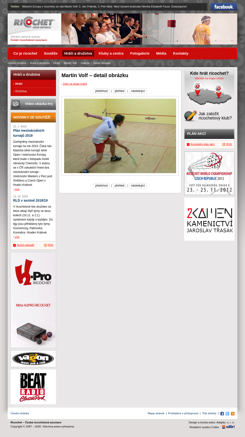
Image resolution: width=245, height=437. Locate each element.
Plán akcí (196, 134)
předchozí (101, 91)
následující (138, 91)
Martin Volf (70, 63)
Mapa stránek (156, 413)
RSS (50, 245)
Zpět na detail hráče (75, 83)
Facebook (223, 7)
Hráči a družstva (40, 63)
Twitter (15, 6)
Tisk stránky (209, 413)
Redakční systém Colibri (204, 427)
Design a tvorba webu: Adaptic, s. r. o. (211, 422)
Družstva (21, 91)
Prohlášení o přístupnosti (183, 413)
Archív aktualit (25, 245)
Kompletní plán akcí (203, 144)
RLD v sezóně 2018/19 (30, 200)
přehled (119, 91)
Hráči (57, 63)
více (17, 189)
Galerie (85, 63)
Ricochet (34, 22)
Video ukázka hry (39, 104)
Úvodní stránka (17, 63)
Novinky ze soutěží (31, 117)
